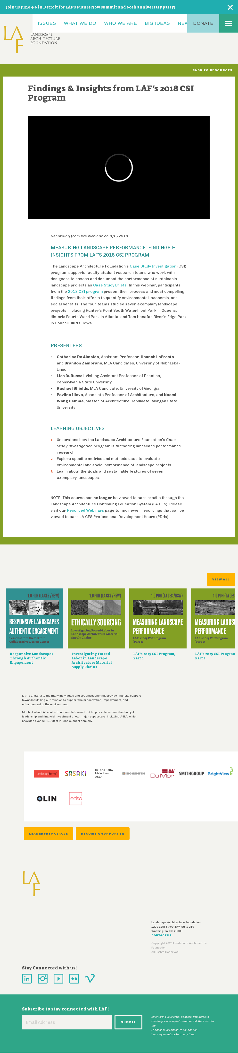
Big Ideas (157, 23)
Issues (47, 23)
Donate (203, 23)
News (185, 23)
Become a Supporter (102, 833)
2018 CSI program (85, 291)
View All (221, 579)
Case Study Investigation (153, 266)
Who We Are (120, 23)
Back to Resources (213, 70)
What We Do (80, 23)
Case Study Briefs (110, 285)
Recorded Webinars (85, 510)
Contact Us (161, 935)
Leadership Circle (48, 833)
